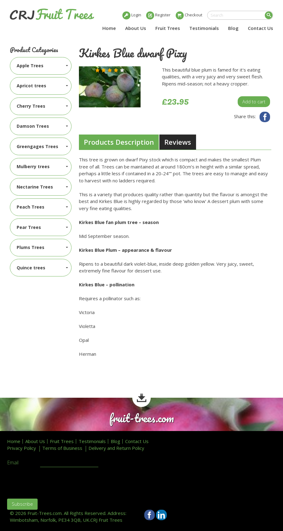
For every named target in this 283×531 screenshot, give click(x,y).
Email (12, 463)
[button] (97, 70)
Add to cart (253, 101)
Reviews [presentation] (177, 142)
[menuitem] (41, 66)
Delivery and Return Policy (116, 448)
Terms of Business (62, 448)
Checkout (193, 15)
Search (269, 15)
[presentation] (54, 482)
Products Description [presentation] (119, 142)
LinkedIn (161, 515)
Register (162, 15)
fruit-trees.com (141, 418)
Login (136, 15)
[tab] (119, 142)
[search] (240, 15)
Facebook (265, 117)
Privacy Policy (21, 448)
